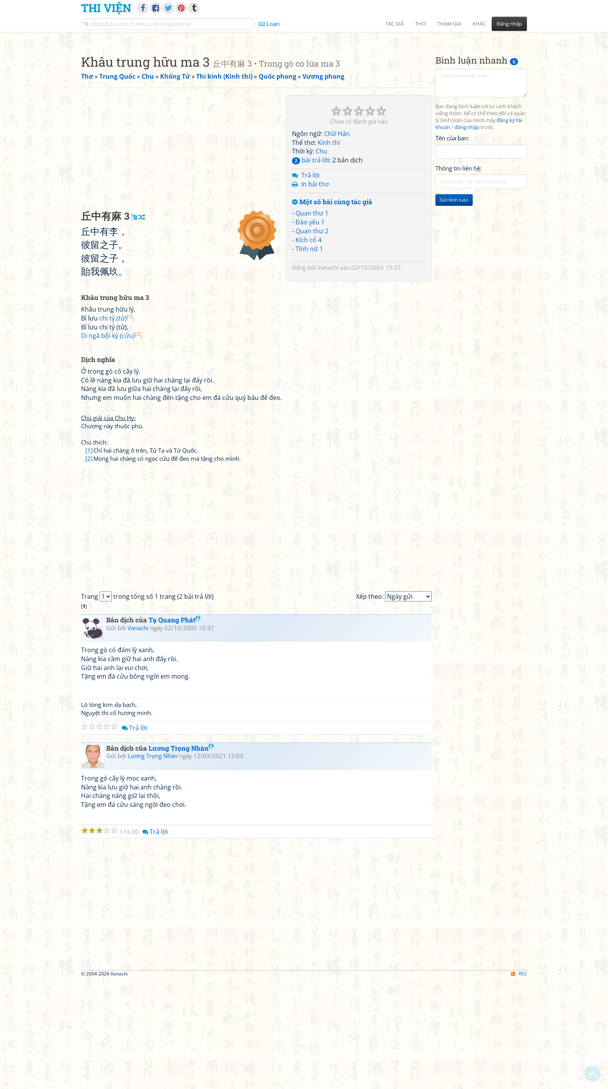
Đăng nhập (509, 23)
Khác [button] (479, 23)
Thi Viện (106, 7)
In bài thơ (315, 292)
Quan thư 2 (311, 339)
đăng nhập (466, 236)
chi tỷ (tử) (116, 426)
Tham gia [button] (449, 23)
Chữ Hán (337, 242)
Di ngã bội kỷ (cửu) (111, 444)
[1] (89, 559)
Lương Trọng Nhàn (181, 856)
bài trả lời (310, 268)
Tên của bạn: (452, 246)
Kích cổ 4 (308, 348)
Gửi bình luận (454, 308)
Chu (321, 259)
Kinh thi (329, 251)
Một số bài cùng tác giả (332, 310)
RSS (519, 1082)
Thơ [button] (420, 23)
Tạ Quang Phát (174, 728)
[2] (89, 567)
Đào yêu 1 (310, 330)
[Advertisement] (304, 91)
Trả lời (310, 283)
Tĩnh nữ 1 (309, 357)
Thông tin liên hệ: (458, 277)
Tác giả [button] (394, 23)
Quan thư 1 (311, 321)
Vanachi (328, 376)
